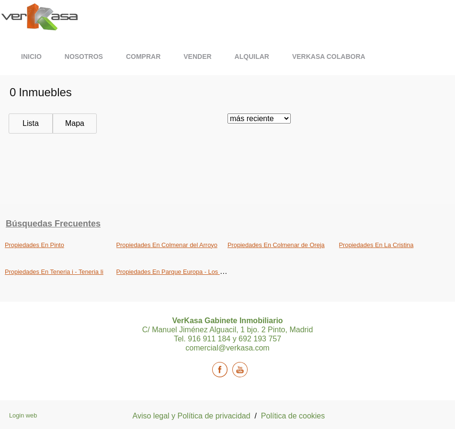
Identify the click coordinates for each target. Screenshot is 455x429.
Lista (31, 123)
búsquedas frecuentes (53, 223)
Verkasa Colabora (328, 56)
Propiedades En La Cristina (376, 244)
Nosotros (84, 56)
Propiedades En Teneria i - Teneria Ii (54, 271)
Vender (197, 56)
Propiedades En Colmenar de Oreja (276, 244)
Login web (23, 415)
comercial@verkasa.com (227, 348)
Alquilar (252, 56)
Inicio (31, 56)
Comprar (143, 56)
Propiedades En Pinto (34, 244)
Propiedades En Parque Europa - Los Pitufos (177, 271)
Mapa (74, 123)
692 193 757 (260, 339)
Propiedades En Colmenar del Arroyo (166, 244)
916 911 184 (210, 339)
